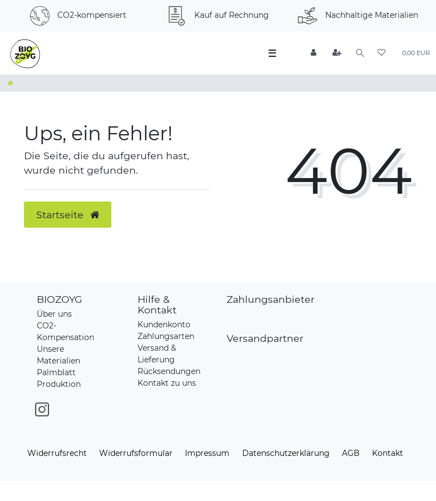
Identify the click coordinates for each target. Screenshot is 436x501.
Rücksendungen (169, 371)
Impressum (207, 453)
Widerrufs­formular (136, 453)
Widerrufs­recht (57, 453)
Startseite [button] (67, 214)
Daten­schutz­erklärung (286, 453)
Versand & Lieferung (157, 354)
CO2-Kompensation (65, 331)
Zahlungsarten (166, 336)
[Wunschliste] (381, 53)
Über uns (54, 314)
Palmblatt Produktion (59, 378)
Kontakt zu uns (167, 383)
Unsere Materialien (58, 355)
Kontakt (387, 453)
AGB (351, 453)
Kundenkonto (164, 325)
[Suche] (360, 53)
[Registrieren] (337, 53)
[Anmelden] (314, 53)
